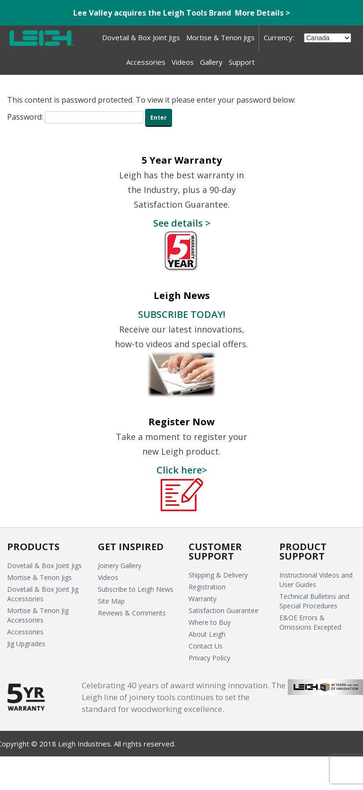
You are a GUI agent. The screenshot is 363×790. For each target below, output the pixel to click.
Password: (75, 117)
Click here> (181, 470)
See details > (181, 223)
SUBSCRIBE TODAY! (181, 314)
